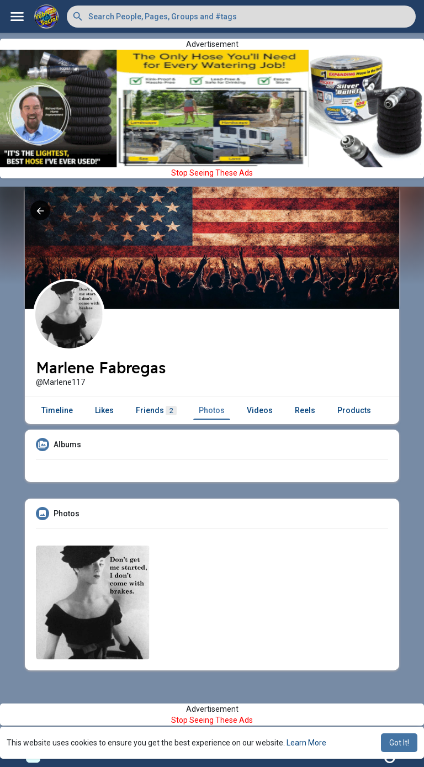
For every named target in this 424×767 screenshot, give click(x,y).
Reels (305, 410)
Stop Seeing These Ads (212, 172)
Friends (156, 410)
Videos (260, 410)
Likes (104, 410)
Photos (212, 410)
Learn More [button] (306, 742)
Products (354, 410)
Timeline (57, 410)
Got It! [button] (399, 742)
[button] (241, 17)
